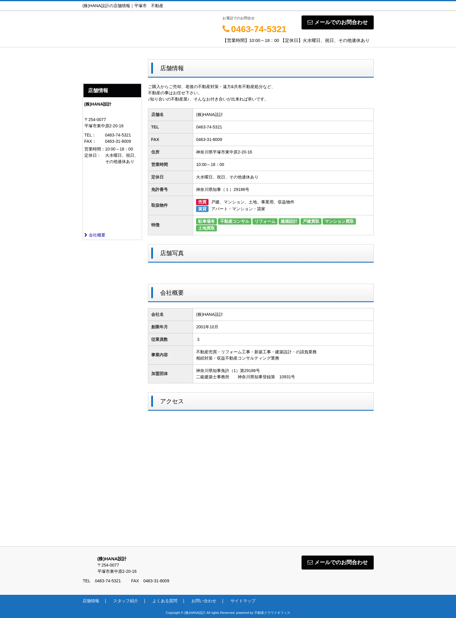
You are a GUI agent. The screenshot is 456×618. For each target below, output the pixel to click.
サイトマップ (243, 600)
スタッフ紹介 (125, 600)
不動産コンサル (234, 221)
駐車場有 (206, 221)
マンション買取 (339, 221)
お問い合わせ (203, 600)
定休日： (92, 155)
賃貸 (202, 208)
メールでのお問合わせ (337, 22)
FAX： (90, 141)
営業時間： (94, 149)
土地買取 (206, 228)
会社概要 (94, 235)
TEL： (90, 135)
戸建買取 (311, 221)
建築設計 (289, 221)
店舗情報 (91, 600)
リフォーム (265, 221)
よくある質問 (164, 600)
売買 (202, 202)
